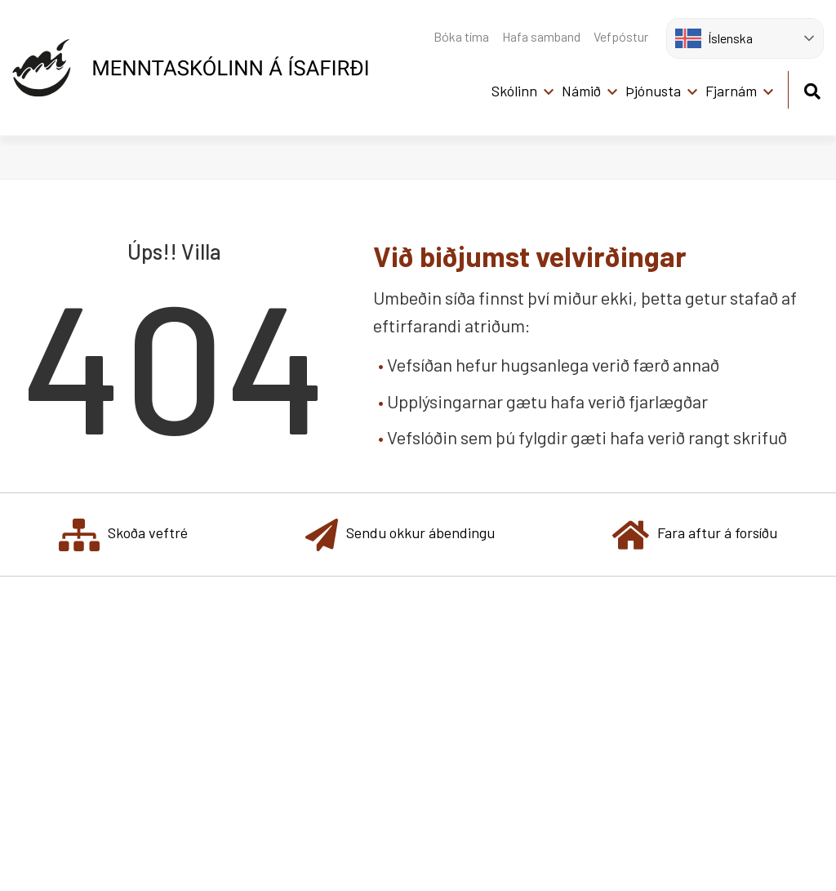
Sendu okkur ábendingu (400, 534)
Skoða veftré (123, 534)
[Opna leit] (812, 89)
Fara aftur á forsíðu (694, 534)
